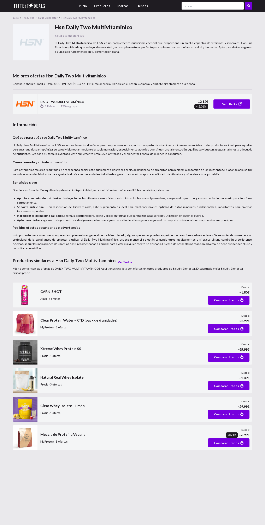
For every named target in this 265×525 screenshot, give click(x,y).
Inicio (83, 6)
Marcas (123, 6)
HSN (81, 35)
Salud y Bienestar (66, 35)
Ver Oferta (232, 104)
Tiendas (142, 6)
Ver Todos (125, 262)
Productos (102, 6)
